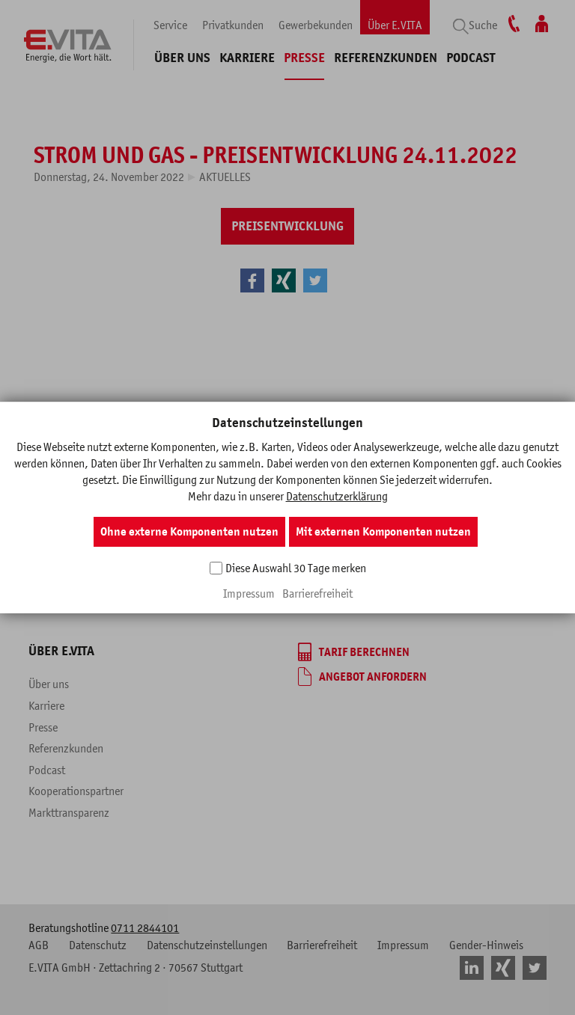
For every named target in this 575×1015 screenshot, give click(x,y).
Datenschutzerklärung (337, 496)
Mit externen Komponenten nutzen (383, 531)
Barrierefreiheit (317, 593)
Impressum (249, 593)
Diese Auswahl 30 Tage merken (295, 567)
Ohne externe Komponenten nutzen (189, 531)
